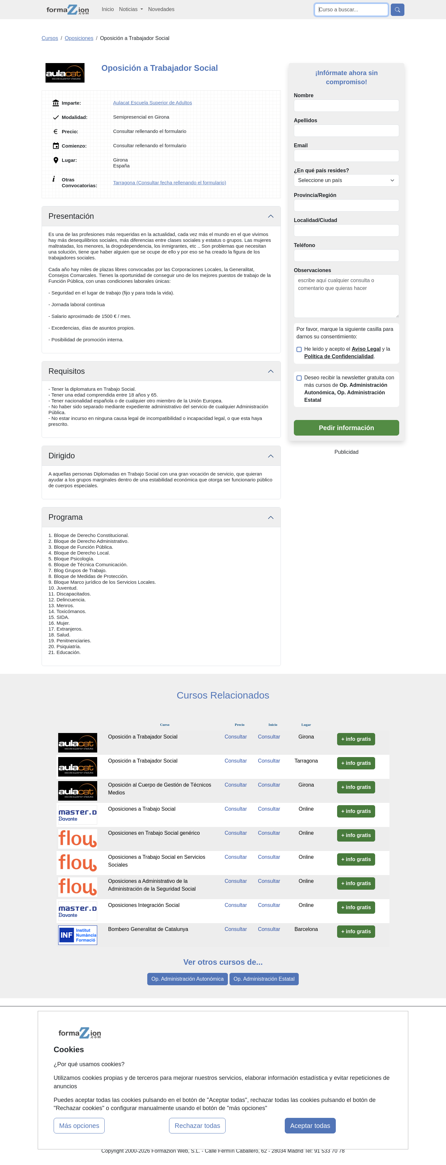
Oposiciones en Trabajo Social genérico (154, 833)
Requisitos (66, 371)
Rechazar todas (197, 1125)
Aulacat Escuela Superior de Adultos (152, 102)
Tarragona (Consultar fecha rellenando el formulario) (169, 182)
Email (301, 145)
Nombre (303, 95)
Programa (65, 517)
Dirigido (61, 455)
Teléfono (304, 245)
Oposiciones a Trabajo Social (142, 809)
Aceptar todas (310, 1125)
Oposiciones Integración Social (144, 905)
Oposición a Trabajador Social (142, 737)
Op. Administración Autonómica (187, 979)
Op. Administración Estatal (264, 979)
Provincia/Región (315, 195)
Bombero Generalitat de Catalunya (148, 929)
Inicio (108, 9)
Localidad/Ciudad (315, 220)
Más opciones (79, 1125)
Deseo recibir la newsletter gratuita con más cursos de (349, 389)
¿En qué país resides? (321, 170)
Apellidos (305, 120)
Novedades (161, 9)
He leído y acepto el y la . (347, 352)
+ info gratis (356, 739)
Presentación (71, 216)
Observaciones (312, 270)
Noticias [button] (129, 9)
